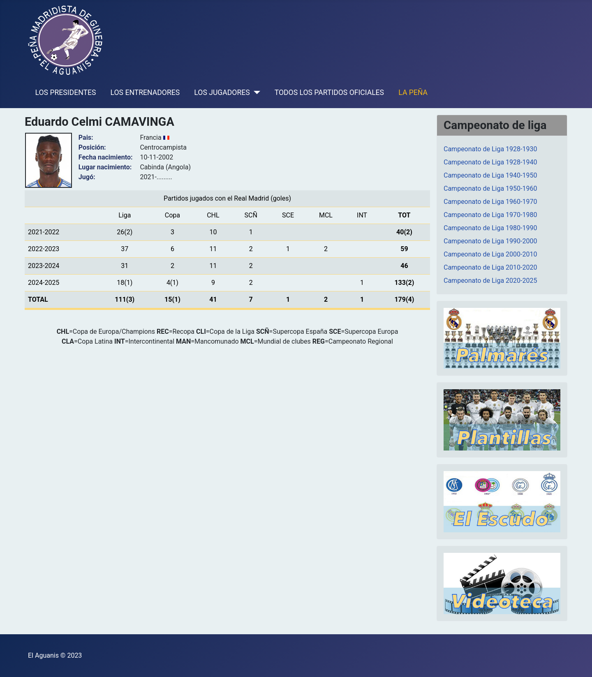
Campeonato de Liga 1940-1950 (490, 175)
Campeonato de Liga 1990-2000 (490, 241)
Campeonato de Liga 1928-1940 (490, 162)
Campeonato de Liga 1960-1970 (490, 202)
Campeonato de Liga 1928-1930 (490, 149)
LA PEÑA (413, 92)
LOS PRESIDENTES (65, 92)
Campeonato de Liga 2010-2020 (490, 267)
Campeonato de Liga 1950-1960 (490, 188)
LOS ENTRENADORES (145, 92)
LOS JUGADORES (222, 92)
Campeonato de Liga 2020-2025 (490, 280)
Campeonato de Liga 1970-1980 (490, 215)
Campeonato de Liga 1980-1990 (490, 228)
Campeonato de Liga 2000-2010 (490, 254)
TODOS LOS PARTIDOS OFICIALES (329, 92)
